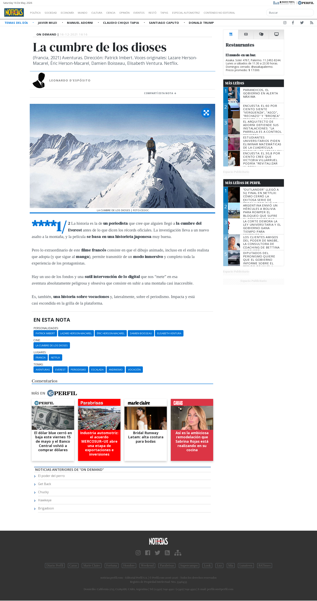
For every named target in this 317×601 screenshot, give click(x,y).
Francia (41, 357)
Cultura (108, 13)
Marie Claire (91, 565)
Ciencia (124, 13)
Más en (54, 393)
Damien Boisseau (141, 333)
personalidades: (46, 328)
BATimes (265, 565)
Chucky (43, 492)
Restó (173, 13)
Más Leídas (234, 83)
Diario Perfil (54, 565)
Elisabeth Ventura (169, 333)
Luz (219, 565)
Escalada (97, 369)
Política (37, 13)
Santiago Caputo (164, 23)
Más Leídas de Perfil (243, 183)
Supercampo (189, 565)
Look (207, 565)
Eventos (158, 13)
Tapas (186, 13)
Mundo (91, 13)
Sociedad (55, 13)
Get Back (44, 484)
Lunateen (245, 565)
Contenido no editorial (253, 13)
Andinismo (116, 369)
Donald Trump (201, 23)
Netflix (55, 357)
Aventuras (43, 369)
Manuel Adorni (80, 23)
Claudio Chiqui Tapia (121, 23)
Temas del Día (17, 23)
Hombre (129, 565)
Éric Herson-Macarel (111, 333)
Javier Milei (48, 23)
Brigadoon (46, 508)
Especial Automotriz (212, 13)
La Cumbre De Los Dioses (52, 345)
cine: (36, 340)
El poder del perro (51, 476)
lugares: (39, 352)
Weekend (147, 565)
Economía (74, 13)
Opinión (140, 13)
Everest (60, 369)
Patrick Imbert (45, 333)
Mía (230, 565)
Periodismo (78, 369)
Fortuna (111, 565)
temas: (38, 364)
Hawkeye (45, 500)
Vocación (134, 369)
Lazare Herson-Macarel (76, 333)
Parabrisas (167, 565)
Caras (73, 565)
